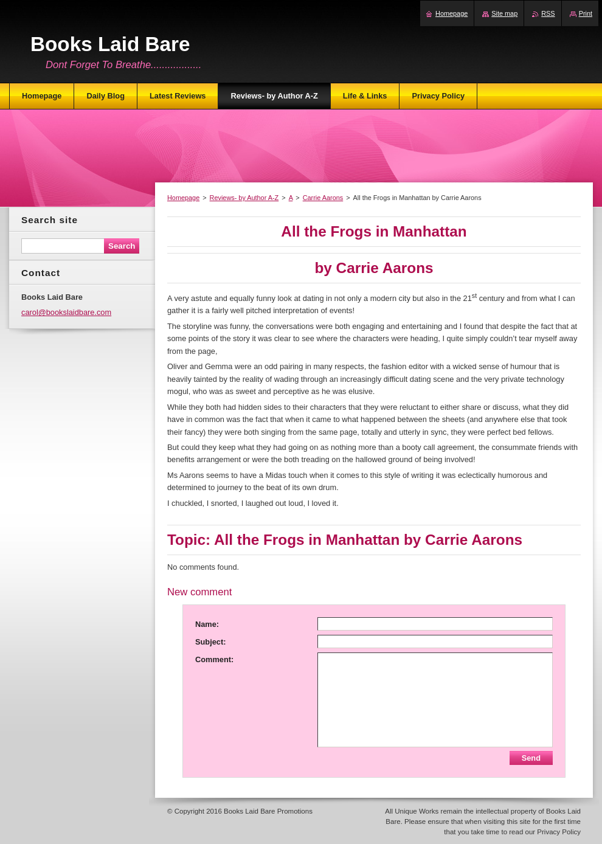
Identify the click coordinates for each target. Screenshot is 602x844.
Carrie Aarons (323, 197)
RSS (548, 13)
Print (585, 13)
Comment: (214, 659)
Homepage (183, 197)
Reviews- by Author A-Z (244, 197)
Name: (207, 624)
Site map (504, 13)
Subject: (210, 641)
